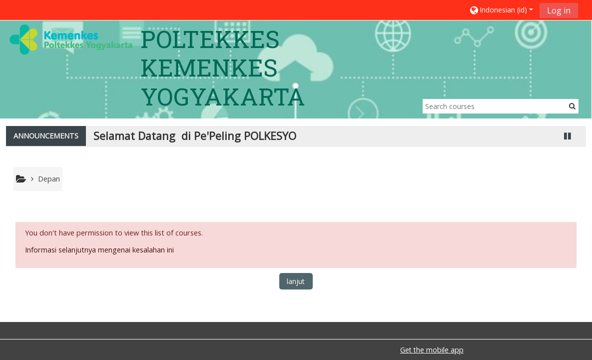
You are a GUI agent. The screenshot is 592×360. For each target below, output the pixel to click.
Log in (559, 10)
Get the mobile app (432, 349)
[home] (70, 39)
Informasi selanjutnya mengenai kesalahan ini (99, 249)
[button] (501, 10)
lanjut (296, 281)
